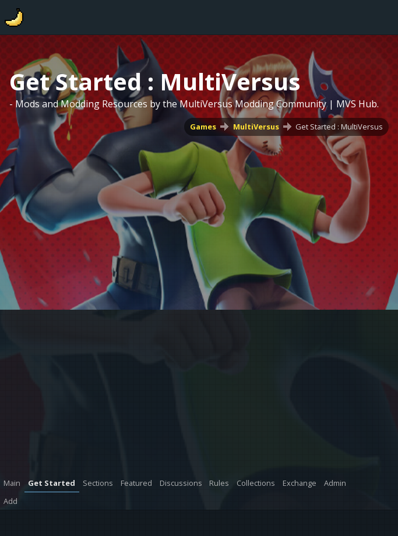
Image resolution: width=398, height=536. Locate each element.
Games (203, 126)
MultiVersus (256, 126)
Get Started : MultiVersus (339, 126)
